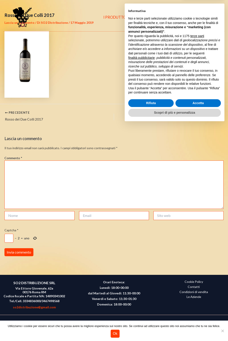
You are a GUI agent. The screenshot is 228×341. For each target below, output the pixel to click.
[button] (215, 17)
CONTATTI (175, 17)
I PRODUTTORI (119, 17)
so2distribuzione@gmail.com (34, 307)
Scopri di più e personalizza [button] (174, 329)
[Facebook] (196, 17)
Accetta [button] (198, 319)
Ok (115, 333)
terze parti (197, 252)
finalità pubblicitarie (141, 274)
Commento (13, 158)
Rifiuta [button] (151, 319)
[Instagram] (205, 17)
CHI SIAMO (149, 17)
